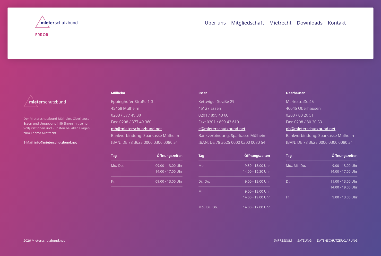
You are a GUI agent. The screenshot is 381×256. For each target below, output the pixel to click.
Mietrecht (280, 22)
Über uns (215, 22)
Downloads (309, 22)
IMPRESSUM (283, 240)
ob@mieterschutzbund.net (311, 128)
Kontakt (337, 22)
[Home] (56, 22)
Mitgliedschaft (247, 22)
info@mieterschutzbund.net (55, 142)
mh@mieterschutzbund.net (136, 128)
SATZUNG (304, 240)
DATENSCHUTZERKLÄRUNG (337, 240)
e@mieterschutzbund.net (222, 128)
